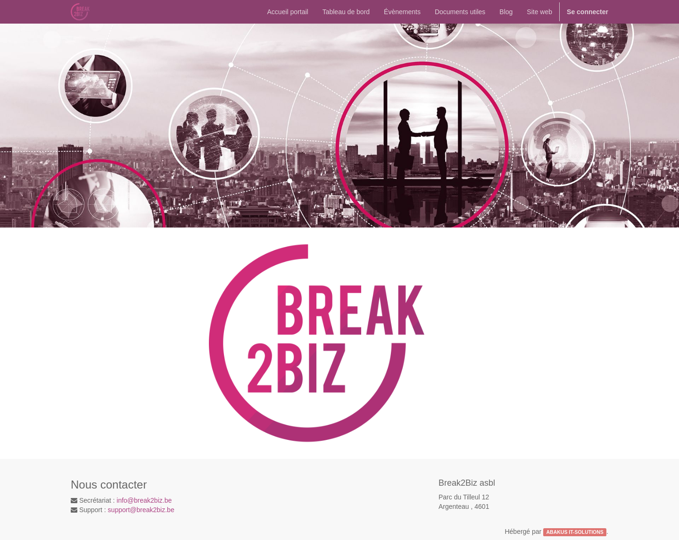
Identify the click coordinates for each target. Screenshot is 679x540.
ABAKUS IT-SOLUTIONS (574, 532)
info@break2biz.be (144, 500)
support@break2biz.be (141, 510)
